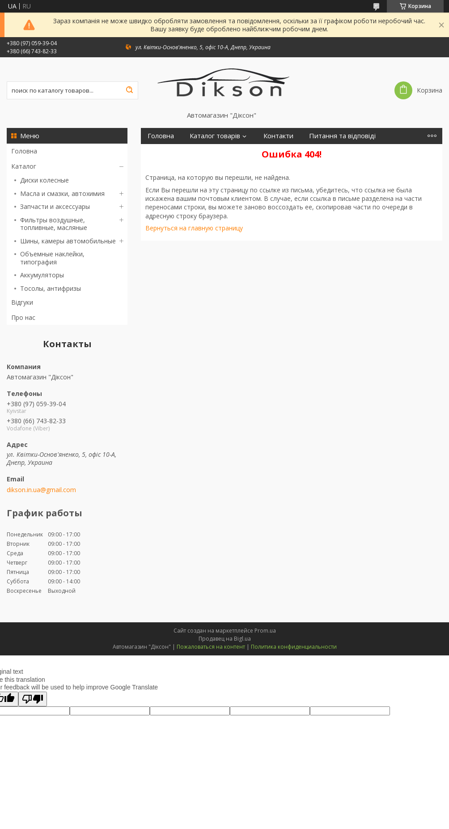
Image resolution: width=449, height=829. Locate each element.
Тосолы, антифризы (50, 288)
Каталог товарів (215, 135)
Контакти (278, 135)
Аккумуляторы (42, 275)
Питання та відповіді (342, 135)
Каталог (23, 166)
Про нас (23, 317)
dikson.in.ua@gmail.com (41, 490)
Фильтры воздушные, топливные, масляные (53, 224)
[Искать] (129, 90)
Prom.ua (265, 630)
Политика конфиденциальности (294, 646)
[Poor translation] (32, 699)
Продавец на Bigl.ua (225, 638)
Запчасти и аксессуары (55, 206)
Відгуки (22, 302)
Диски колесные (44, 180)
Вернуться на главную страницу (194, 228)
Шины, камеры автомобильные (68, 241)
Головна (24, 151)
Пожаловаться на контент (211, 646)
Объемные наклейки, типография (52, 258)
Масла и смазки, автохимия (62, 193)
